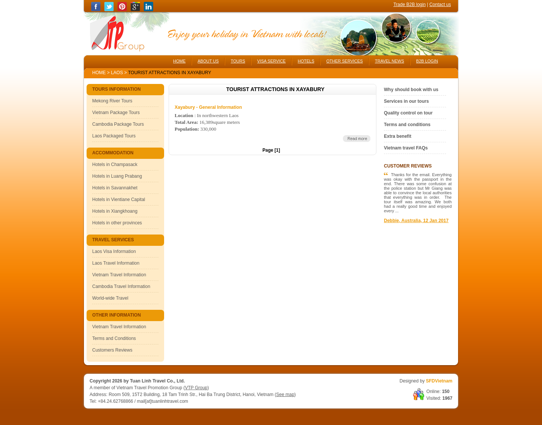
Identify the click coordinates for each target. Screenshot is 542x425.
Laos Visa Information (114, 251)
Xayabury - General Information (208, 107)
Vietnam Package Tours (116, 112)
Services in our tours (406, 101)
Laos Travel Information (115, 263)
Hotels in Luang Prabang (117, 176)
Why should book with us (411, 89)
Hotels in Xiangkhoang (114, 211)
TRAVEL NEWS (389, 61)
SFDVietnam (439, 381)
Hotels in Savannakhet (114, 187)
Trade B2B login (409, 4)
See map (285, 394)
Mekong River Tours (112, 101)
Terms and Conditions (114, 338)
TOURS (238, 61)
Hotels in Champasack (114, 164)
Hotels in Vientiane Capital (118, 199)
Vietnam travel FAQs (406, 148)
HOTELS (306, 61)
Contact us (440, 4)
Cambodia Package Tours (118, 124)
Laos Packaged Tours (114, 136)
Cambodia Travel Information (121, 286)
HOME (179, 61)
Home (99, 72)
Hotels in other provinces (117, 222)
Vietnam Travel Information (119, 274)
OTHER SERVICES (344, 61)
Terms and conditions (407, 124)
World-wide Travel (110, 298)
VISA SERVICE (271, 61)
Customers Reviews (112, 350)
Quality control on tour (408, 113)
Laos (117, 72)
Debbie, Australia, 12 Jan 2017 (416, 220)
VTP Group (196, 387)
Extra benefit (397, 136)
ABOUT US (208, 61)
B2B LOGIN (427, 61)
